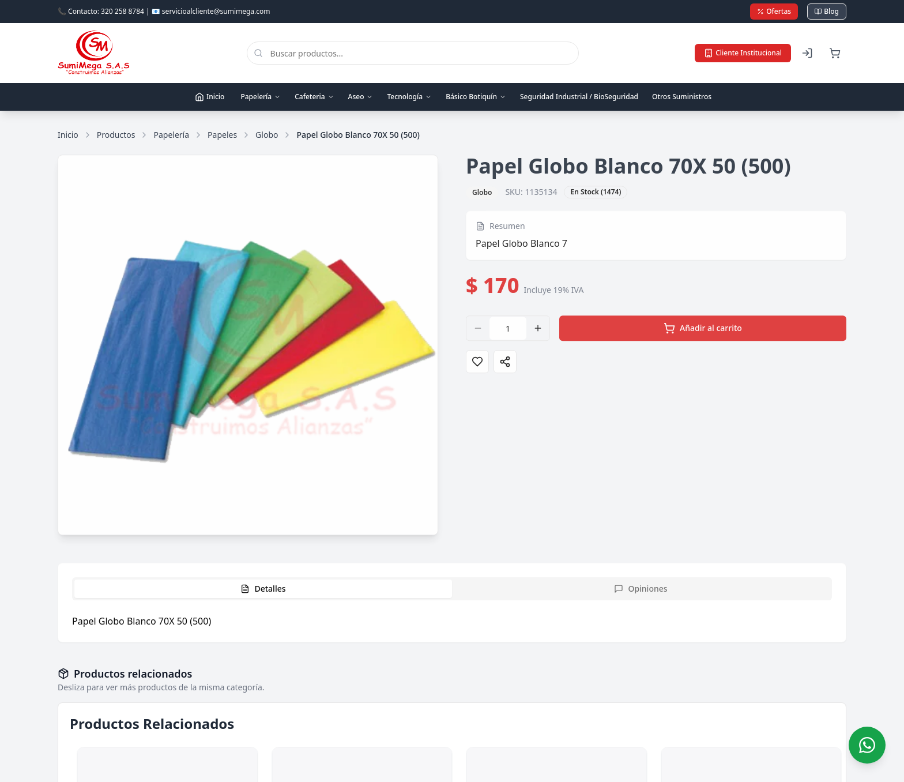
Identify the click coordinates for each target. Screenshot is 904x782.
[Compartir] (505, 364)
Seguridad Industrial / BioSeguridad (579, 96)
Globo (266, 134)
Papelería (260, 96)
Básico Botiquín (476, 96)
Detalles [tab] (262, 588)
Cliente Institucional (743, 53)
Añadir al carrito (703, 331)
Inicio (209, 96)
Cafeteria (314, 96)
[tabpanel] (452, 621)
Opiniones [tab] (640, 588)
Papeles (222, 134)
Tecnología (409, 96)
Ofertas (774, 11)
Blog (827, 11)
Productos (116, 134)
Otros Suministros (681, 96)
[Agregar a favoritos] (477, 364)
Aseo (361, 96)
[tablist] (452, 588)
